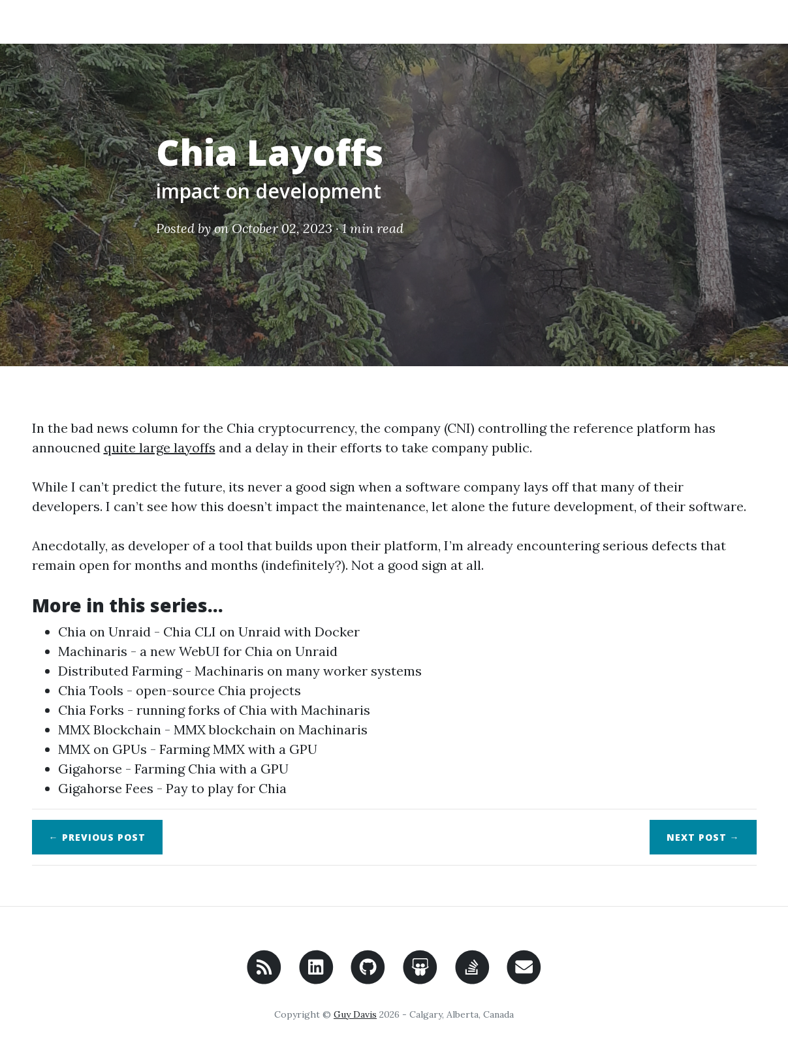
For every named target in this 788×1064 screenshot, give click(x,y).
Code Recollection (105, 21)
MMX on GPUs (102, 749)
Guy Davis (355, 1014)
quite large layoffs (159, 447)
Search (726, 21)
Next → (703, 837)
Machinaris (92, 651)
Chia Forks (91, 710)
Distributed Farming (120, 671)
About (665, 21)
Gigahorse (90, 768)
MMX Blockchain (109, 729)
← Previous (97, 837)
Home (609, 21)
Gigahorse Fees (105, 788)
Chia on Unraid (104, 631)
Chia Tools (90, 690)
